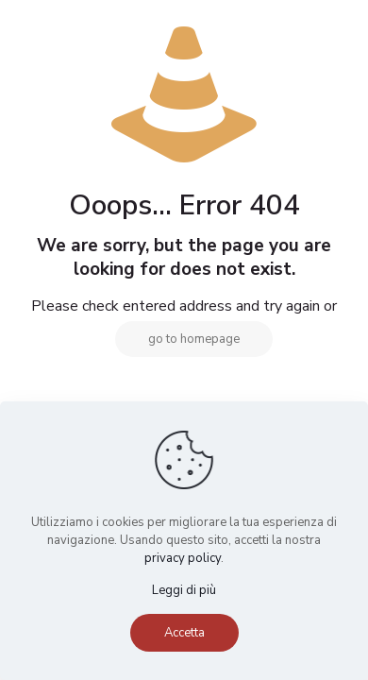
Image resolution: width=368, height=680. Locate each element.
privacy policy (182, 558)
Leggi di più (184, 590)
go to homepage (194, 339)
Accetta (184, 632)
